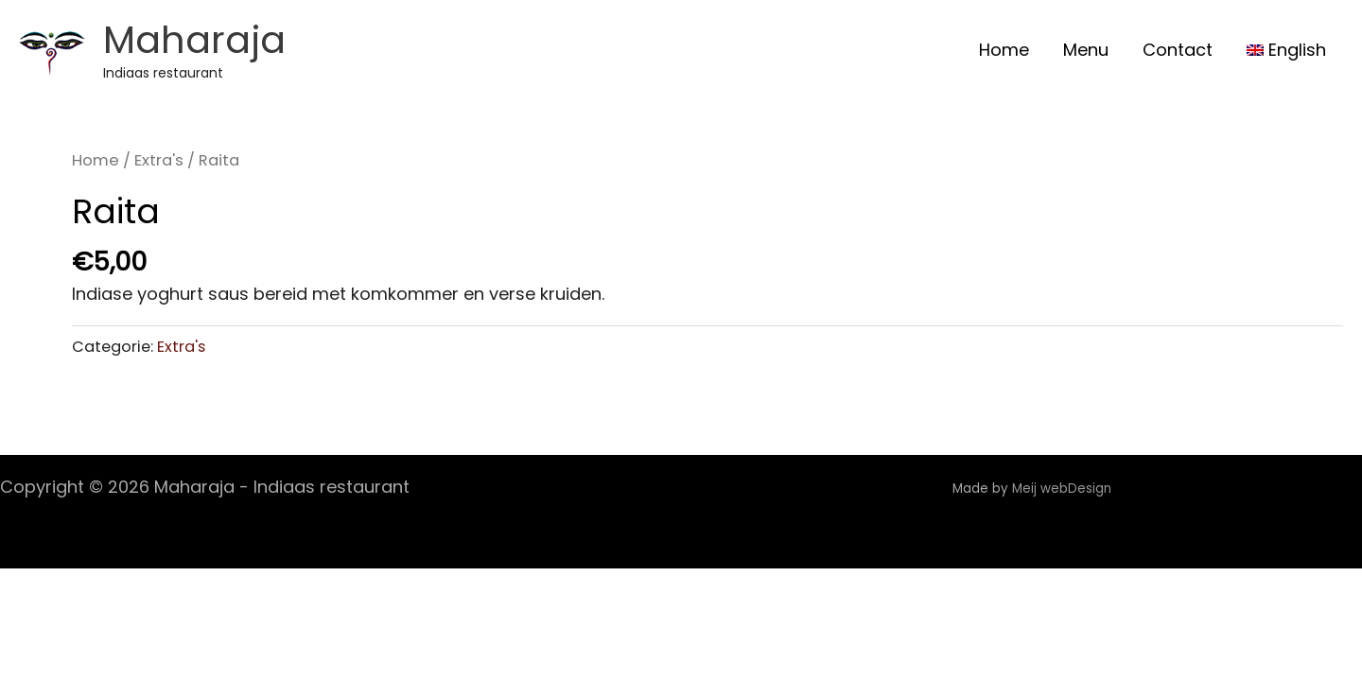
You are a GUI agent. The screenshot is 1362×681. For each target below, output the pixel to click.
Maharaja (194, 39)
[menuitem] (1286, 50)
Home (95, 160)
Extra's (158, 160)
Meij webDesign (1063, 489)
